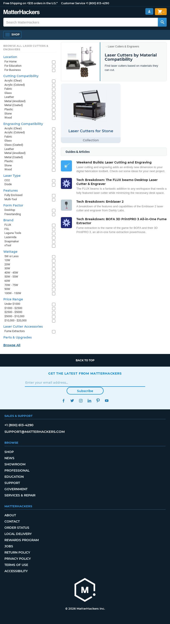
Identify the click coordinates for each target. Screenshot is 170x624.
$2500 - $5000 (13, 312)
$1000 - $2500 (13, 308)
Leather (9, 97)
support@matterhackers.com (34, 432)
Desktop (9, 210)
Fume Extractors (14, 331)
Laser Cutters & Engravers (123, 46)
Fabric (8, 88)
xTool (7, 245)
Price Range (13, 299)
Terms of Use (16, 565)
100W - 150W (12, 293)
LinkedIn (89, 400)
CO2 (7, 180)
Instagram (81, 400)
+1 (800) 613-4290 (97, 3)
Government (15, 489)
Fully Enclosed (13, 195)
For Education (12, 65)
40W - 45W (11, 272)
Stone (8, 113)
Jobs (8, 546)
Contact (12, 521)
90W (7, 289)
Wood (8, 117)
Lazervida (10, 237)
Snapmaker (11, 241)
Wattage (10, 252)
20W (7, 264)
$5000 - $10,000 (14, 316)
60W (7, 280)
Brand (8, 220)
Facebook (63, 400)
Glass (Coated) (13, 144)
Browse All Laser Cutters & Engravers (25, 47)
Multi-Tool (10, 199)
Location (10, 57)
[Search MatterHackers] (162, 22)
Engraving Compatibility (23, 124)
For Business (12, 70)
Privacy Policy (17, 559)
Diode (8, 184)
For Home (10, 61)
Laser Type (12, 176)
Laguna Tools (12, 233)
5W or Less (11, 256)
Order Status (16, 528)
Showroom (14, 464)
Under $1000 (12, 303)
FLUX (7, 224)
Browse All (11, 345)
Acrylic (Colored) (14, 84)
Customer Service (73, 3)
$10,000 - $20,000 (15, 320)
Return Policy (17, 552)
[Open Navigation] (12, 34)
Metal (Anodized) (15, 101)
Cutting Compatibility (21, 76)
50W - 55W (11, 276)
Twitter (72, 400)
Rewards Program (21, 540)
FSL (6, 229)
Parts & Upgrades (17, 337)
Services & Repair (19, 495)
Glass (8, 93)
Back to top (85, 360)
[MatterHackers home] (85, 590)
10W (7, 260)
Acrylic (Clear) (13, 80)
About (10, 515)
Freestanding (12, 214)
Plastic (8, 109)
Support (12, 483)
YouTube (106, 400)
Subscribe (85, 391)
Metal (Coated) (13, 105)
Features (10, 190)
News (9, 458)
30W (7, 268)
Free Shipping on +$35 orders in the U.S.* (30, 3)
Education (14, 477)
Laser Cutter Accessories (23, 327)
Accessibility (16, 571)
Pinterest (98, 400)
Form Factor (13, 205)
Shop (9, 452)
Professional (16, 470)
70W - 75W (11, 285)
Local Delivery (18, 534)
